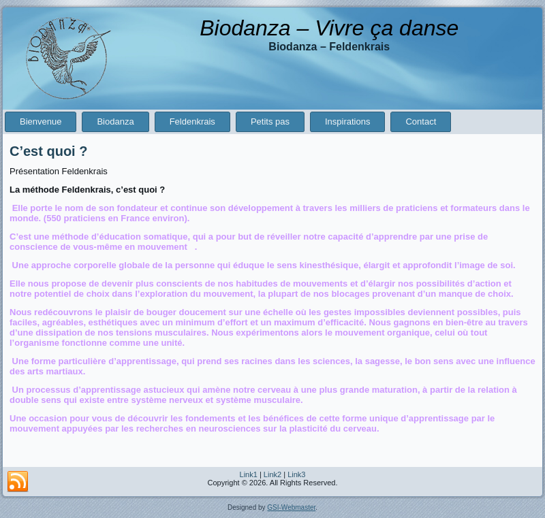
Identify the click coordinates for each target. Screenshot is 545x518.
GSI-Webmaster (291, 507)
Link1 (249, 474)
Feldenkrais (192, 121)
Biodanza (115, 121)
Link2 (272, 474)
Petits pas (270, 121)
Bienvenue (40, 121)
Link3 (296, 474)
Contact (420, 121)
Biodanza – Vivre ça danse (329, 28)
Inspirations (347, 121)
